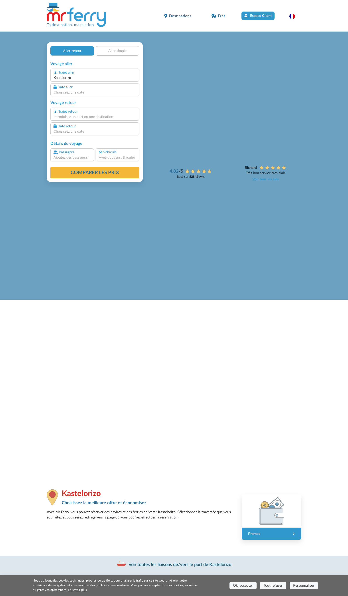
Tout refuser (273, 585)
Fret (218, 16)
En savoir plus (77, 590)
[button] (294, 16)
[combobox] (94, 77)
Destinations (177, 16)
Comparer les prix (95, 172)
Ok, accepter (243, 585)
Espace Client (258, 16)
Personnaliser (303, 585)
